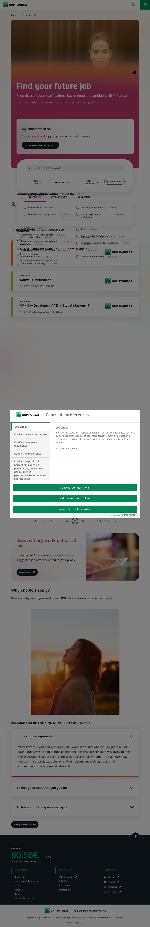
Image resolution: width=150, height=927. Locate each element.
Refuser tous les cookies (75, 498)
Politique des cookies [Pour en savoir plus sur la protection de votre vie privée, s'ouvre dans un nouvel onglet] (67, 448)
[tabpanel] (96, 440)
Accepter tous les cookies (75, 509)
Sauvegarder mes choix (74, 487)
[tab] (30, 427)
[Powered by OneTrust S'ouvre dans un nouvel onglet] (124, 516)
